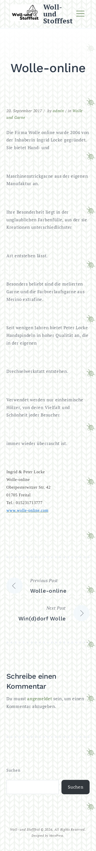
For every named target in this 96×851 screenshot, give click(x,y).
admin (58, 110)
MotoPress (56, 835)
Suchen (13, 770)
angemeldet (39, 699)
